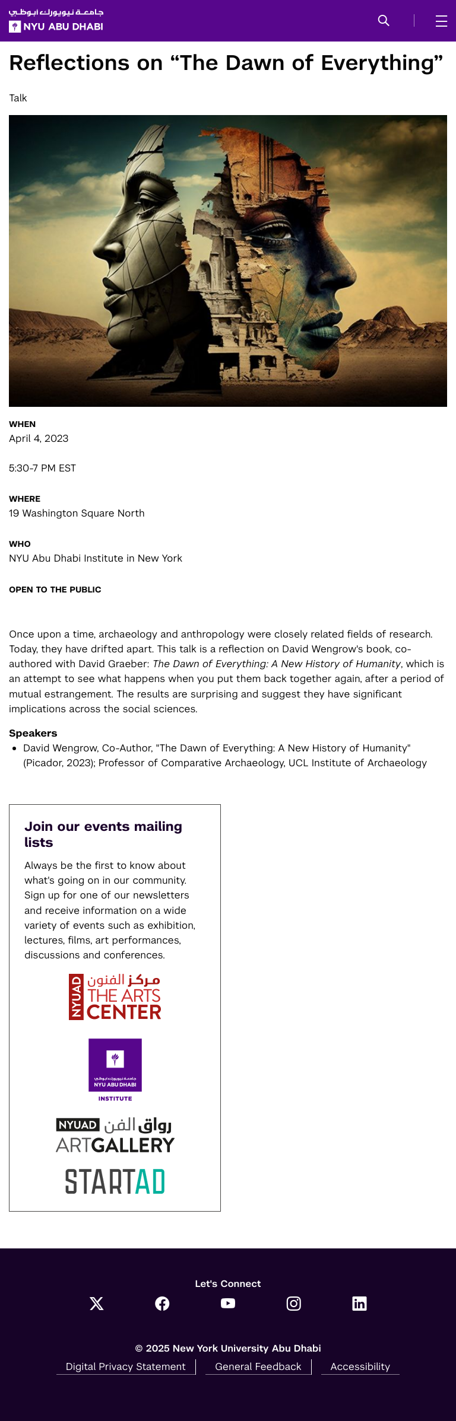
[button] (384, 21)
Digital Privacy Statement (126, 1366)
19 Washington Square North (77, 513)
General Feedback (258, 1366)
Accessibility (361, 1366)
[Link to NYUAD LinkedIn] (359, 1304)
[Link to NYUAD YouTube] (228, 1304)
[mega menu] (438, 20)
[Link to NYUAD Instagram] (294, 1304)
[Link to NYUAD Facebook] (162, 1304)
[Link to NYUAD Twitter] (96, 1304)
